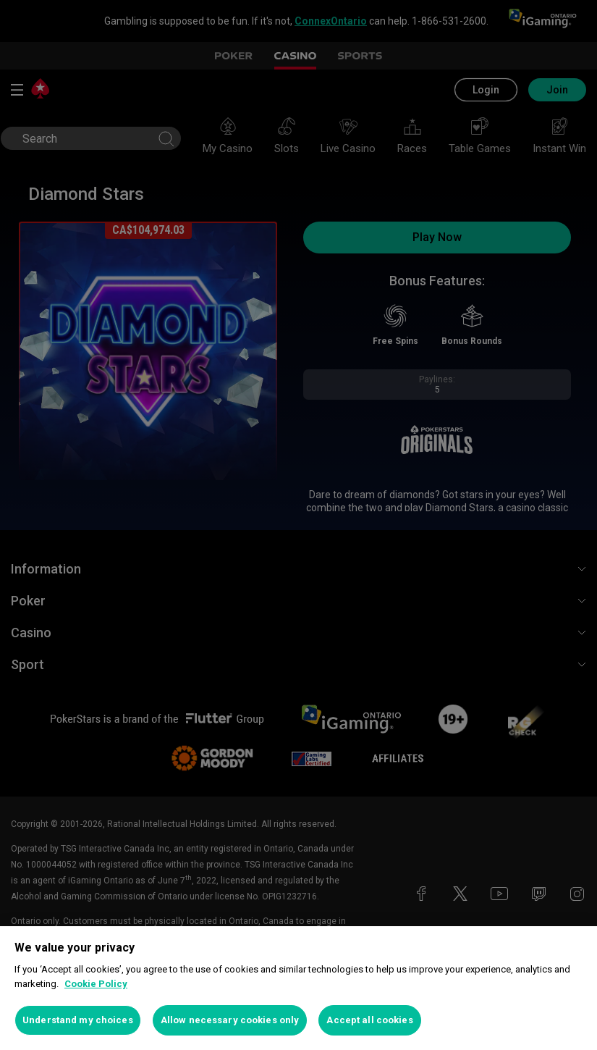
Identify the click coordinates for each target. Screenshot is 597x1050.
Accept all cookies (369, 1020)
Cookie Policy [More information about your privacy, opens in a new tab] (95, 983)
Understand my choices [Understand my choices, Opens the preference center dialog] (77, 1020)
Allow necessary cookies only (230, 1020)
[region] (298, 988)
